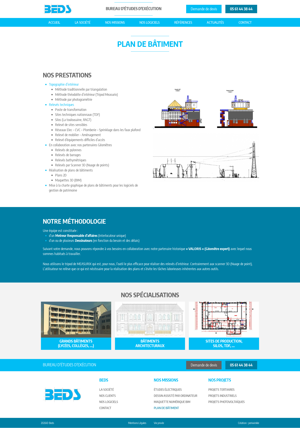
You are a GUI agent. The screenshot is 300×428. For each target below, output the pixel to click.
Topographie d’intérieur (64, 84)
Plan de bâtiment (166, 408)
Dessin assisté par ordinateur (175, 396)
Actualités (215, 22)
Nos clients (107, 396)
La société (82, 22)
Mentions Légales (137, 423)
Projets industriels (222, 396)
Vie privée (159, 423)
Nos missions (115, 22)
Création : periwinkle (248, 423)
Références (183, 22)
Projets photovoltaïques (226, 402)
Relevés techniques (61, 104)
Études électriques (168, 390)
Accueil (54, 22)
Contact (245, 22)
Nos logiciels (149, 22)
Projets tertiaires (221, 390)
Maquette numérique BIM (172, 402)
